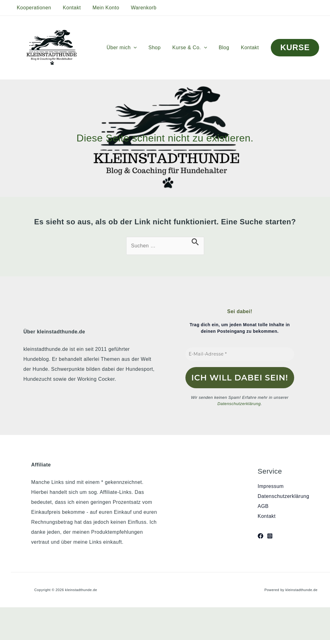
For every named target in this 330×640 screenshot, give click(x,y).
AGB (263, 506)
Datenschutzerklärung (239, 403)
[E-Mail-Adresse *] (239, 354)
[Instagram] (270, 536)
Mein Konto (101, 7)
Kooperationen (33, 7)
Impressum (271, 486)
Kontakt (69, 7)
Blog (226, 47)
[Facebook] (260, 536)
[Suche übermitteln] (195, 242)
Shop (160, 47)
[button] (141, 48)
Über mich (129, 48)
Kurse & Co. (193, 48)
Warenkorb (138, 7)
